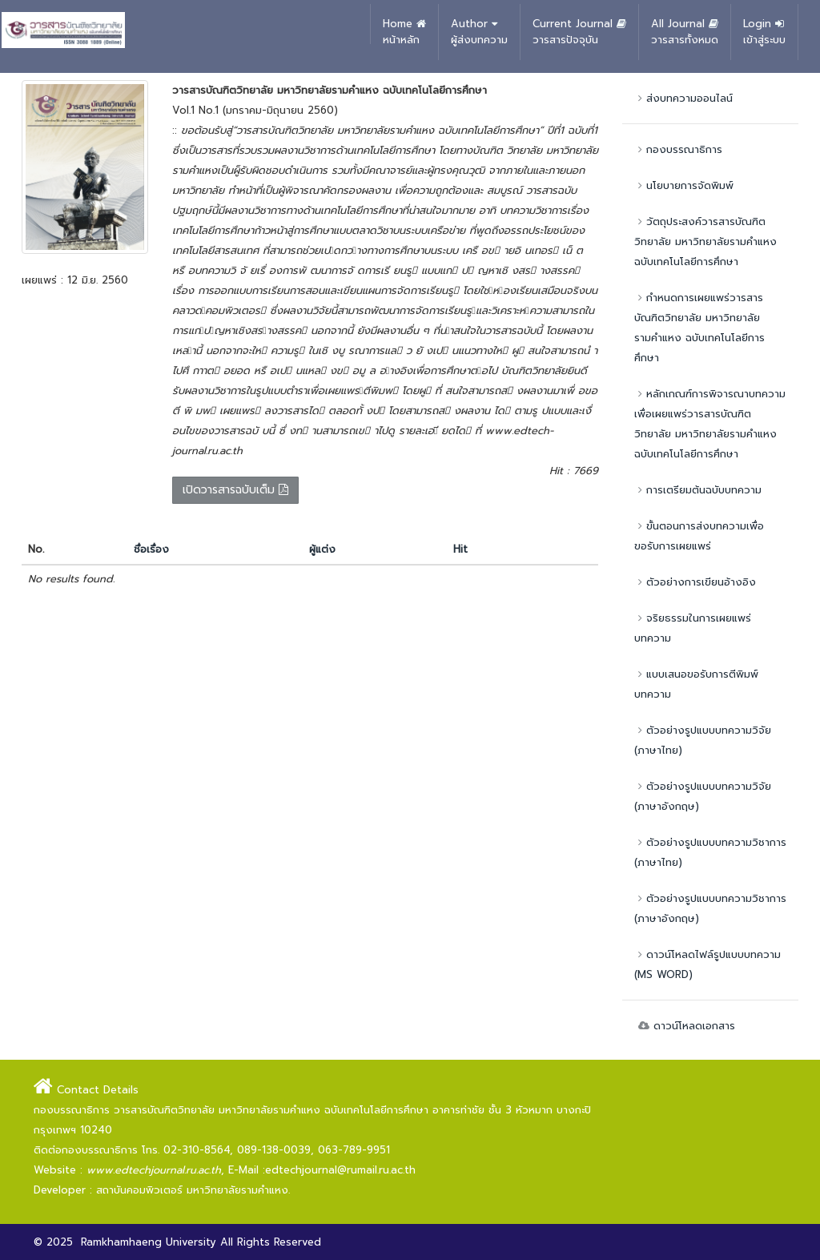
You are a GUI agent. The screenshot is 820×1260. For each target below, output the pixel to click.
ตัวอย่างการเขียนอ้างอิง (695, 582)
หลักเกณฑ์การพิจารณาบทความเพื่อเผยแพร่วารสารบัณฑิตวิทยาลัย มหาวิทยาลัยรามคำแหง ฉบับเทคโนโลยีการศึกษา (710, 423)
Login (764, 32)
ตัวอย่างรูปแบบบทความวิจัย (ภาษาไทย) (702, 740)
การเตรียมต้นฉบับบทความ (698, 489)
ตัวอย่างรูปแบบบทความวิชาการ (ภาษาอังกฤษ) (710, 908)
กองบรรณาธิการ (678, 149)
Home (404, 32)
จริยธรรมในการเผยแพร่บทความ (692, 628)
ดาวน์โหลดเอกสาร (684, 1025)
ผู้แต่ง (322, 549)
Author (479, 32)
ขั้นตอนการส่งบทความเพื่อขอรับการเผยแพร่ (699, 536)
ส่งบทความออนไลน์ (683, 98)
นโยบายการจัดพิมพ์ (684, 185)
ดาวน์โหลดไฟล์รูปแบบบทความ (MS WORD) (707, 964)
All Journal (684, 32)
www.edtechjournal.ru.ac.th (153, 1169)
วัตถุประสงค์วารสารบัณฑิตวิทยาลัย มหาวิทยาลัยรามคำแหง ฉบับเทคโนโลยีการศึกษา (705, 241)
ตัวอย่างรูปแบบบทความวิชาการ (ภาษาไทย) (710, 852)
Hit (460, 549)
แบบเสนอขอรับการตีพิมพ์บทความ (696, 684)
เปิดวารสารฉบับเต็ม (235, 489)
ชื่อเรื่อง (151, 549)
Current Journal (579, 32)
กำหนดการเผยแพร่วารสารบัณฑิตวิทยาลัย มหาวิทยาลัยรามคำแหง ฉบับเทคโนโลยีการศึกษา (699, 327)
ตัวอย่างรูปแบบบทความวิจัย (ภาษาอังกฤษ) (702, 796)
